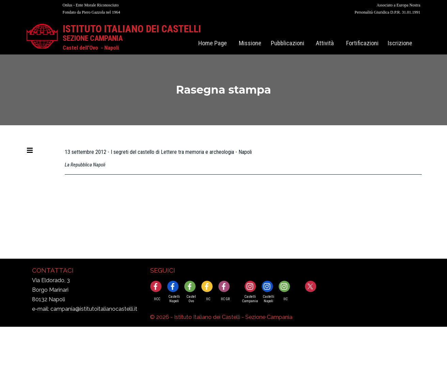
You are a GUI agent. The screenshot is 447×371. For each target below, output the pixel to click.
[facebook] (155, 286)
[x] (310, 286)
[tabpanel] (143, 8)
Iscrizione (400, 43)
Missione (250, 43)
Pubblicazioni (287, 43)
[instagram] (250, 286)
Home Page (212, 43)
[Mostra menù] (29, 150)
